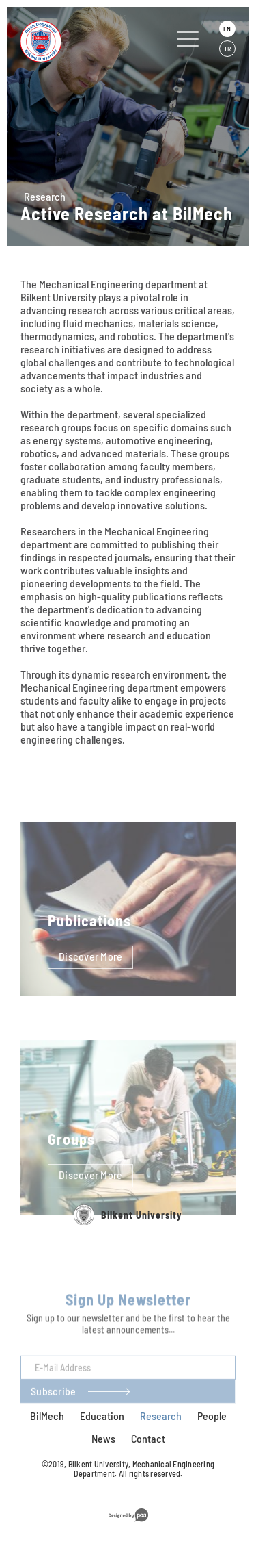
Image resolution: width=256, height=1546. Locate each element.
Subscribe (53, 1408)
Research (45, 196)
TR (227, 49)
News (103, 1438)
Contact (148, 1438)
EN (227, 29)
